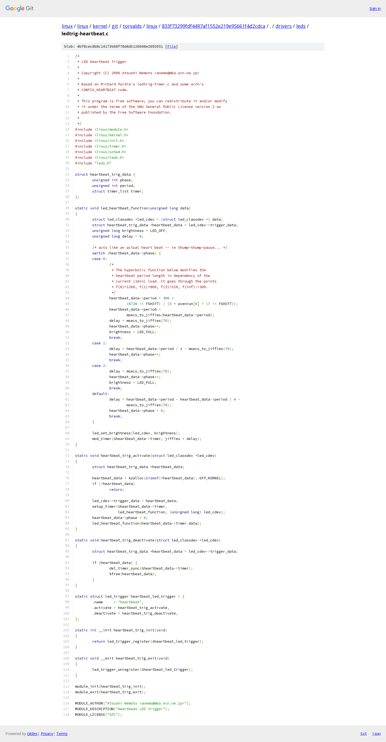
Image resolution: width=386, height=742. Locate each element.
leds (301, 26)
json (376, 733)
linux (67, 26)
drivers (284, 26)
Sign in (375, 8)
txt (363, 733)
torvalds (132, 26)
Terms (62, 733)
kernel (100, 26)
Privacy (47, 733)
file (171, 46)
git (115, 26)
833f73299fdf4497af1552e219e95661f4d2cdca (213, 26)
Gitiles (32, 733)
